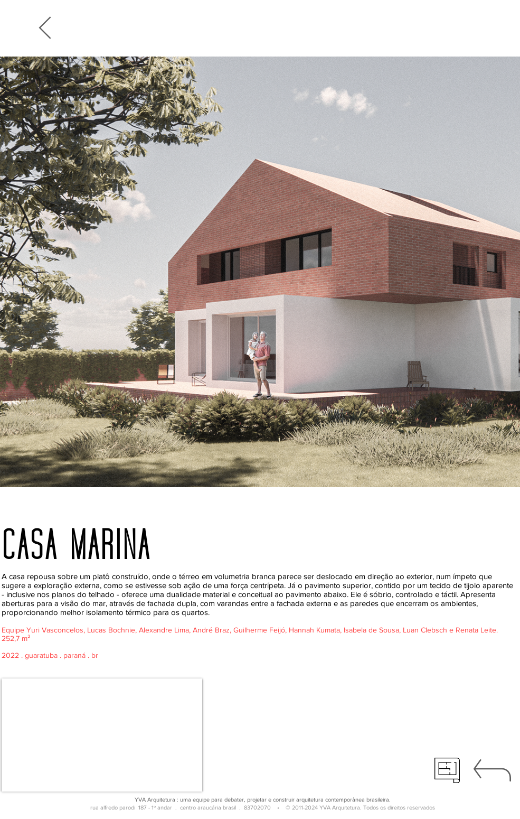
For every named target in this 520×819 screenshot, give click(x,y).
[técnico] (447, 770)
